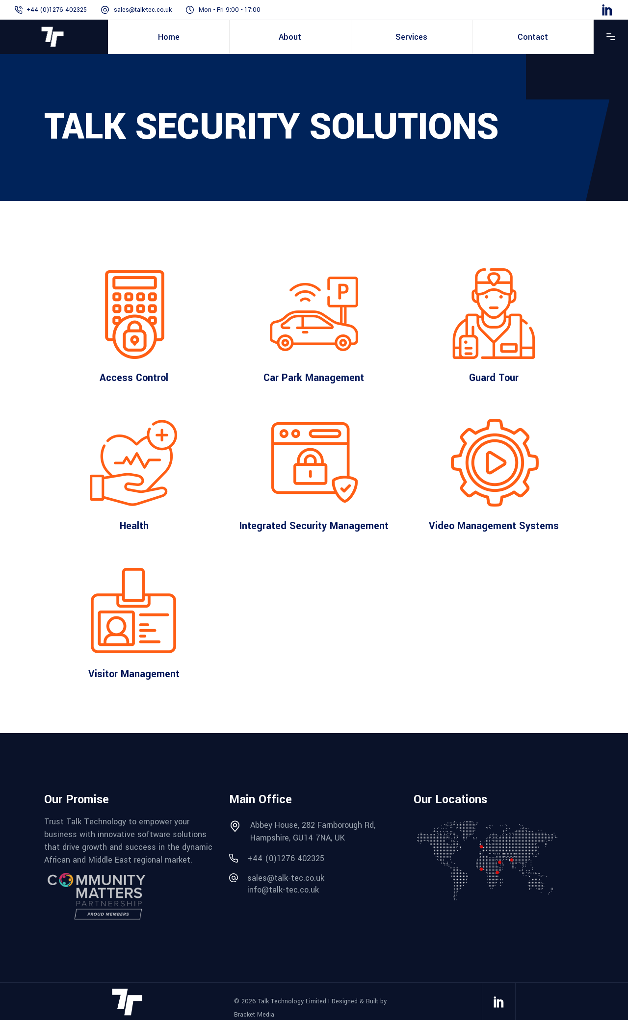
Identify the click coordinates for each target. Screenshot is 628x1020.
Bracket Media (254, 1014)
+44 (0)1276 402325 (56, 9)
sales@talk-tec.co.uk (143, 9)
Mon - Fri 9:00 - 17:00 (230, 9)
